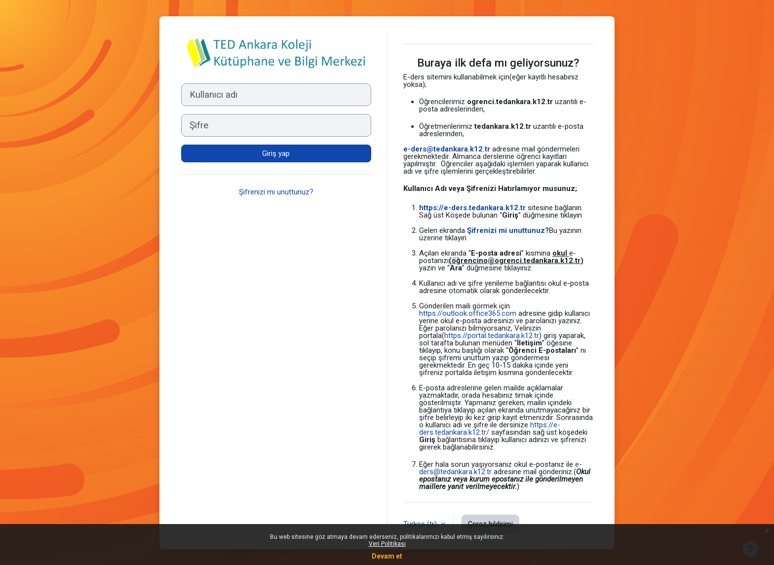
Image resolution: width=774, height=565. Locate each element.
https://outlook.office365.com (467, 313)
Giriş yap (276, 153)
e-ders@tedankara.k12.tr (446, 149)
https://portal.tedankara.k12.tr (491, 335)
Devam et (387, 556)
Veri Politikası (387, 543)
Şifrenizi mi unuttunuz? (276, 192)
